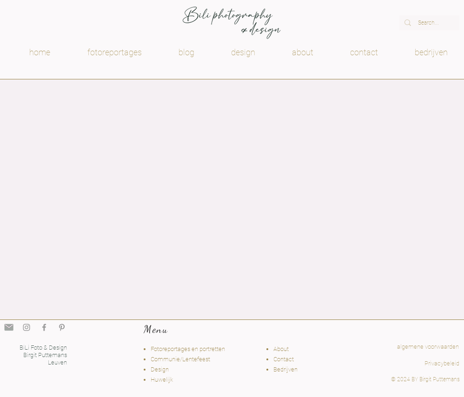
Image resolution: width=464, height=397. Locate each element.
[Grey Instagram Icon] (26, 327)
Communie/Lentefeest (180, 359)
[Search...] (428, 23)
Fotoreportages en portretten (188, 348)
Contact (283, 359)
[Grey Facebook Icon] (44, 327)
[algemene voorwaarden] (415, 347)
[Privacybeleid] (442, 364)
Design (160, 369)
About (281, 348)
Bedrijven (285, 369)
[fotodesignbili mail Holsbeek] (8, 327)
